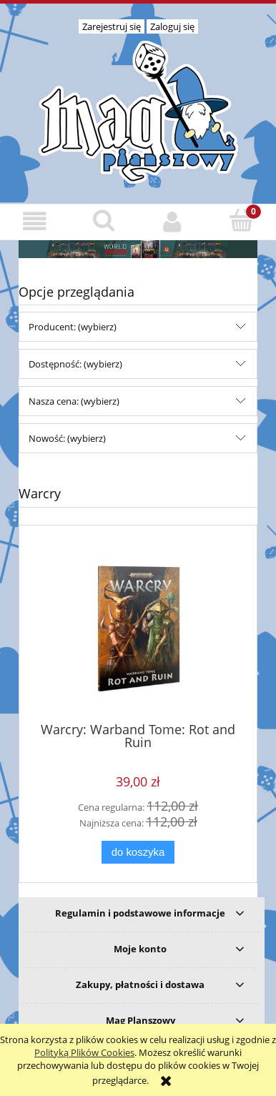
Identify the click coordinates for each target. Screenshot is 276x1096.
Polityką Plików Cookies (84, 1052)
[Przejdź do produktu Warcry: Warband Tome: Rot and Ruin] (138, 628)
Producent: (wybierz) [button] (73, 326)
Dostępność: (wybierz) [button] (75, 363)
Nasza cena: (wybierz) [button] (74, 401)
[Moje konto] (172, 221)
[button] (34, 221)
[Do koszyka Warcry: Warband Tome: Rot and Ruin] (138, 852)
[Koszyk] (242, 220)
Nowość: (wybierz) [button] (67, 438)
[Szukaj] (104, 220)
